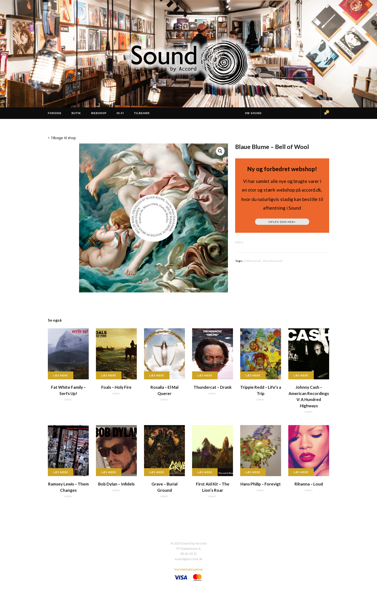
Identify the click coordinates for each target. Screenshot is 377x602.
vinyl (239, 242)
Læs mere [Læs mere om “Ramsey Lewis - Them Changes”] (60, 472)
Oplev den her (282, 222)
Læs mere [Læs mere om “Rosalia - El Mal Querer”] (156, 375)
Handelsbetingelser (188, 569)
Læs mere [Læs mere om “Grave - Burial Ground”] (156, 472)
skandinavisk (273, 260)
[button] (220, 151)
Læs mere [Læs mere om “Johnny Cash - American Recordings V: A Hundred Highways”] (301, 375)
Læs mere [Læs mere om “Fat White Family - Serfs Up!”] (60, 375)
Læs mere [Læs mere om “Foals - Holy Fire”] (108, 375)
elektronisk (252, 260)
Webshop (99, 113)
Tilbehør (142, 113)
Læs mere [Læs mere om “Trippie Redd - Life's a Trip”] (252, 375)
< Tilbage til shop (62, 138)
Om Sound (253, 113)
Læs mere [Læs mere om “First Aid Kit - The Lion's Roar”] (204, 472)
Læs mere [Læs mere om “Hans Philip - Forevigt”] (252, 472)
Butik (76, 113)
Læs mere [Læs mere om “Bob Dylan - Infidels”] (108, 472)
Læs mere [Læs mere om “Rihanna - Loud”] (301, 472)
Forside (55, 113)
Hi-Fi (120, 113)
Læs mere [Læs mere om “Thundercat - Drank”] (204, 375)
